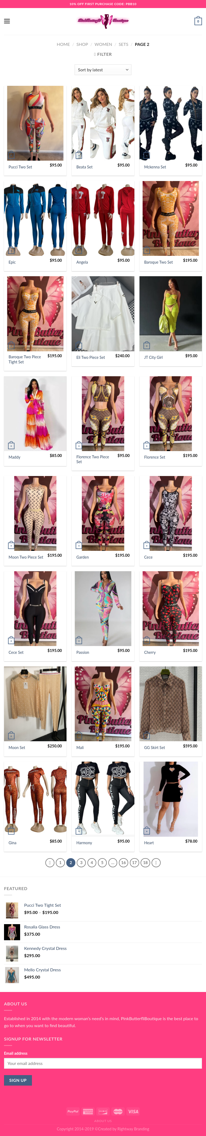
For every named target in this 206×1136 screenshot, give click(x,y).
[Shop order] (103, 69)
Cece (148, 557)
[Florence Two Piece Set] (103, 413)
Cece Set (16, 652)
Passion (82, 652)
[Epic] (35, 218)
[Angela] (103, 218)
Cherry (150, 652)
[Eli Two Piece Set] (103, 313)
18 (145, 862)
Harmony (84, 842)
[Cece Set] (35, 608)
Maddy (14, 457)
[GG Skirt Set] (170, 703)
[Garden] (103, 513)
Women (103, 44)
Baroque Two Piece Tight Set (25, 359)
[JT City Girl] (170, 313)
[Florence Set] (170, 413)
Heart (149, 842)
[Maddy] (35, 413)
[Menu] (7, 21)
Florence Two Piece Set (92, 459)
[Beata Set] (103, 123)
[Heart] (170, 799)
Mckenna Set (155, 167)
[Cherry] (170, 608)
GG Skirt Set (154, 747)
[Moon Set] (35, 703)
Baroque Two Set (158, 262)
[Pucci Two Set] (35, 123)
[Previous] (49, 862)
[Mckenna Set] (170, 123)
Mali (80, 747)
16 (123, 862)
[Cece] (170, 513)
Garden (82, 557)
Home (63, 44)
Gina (12, 842)
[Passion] (103, 608)
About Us (103, 1121)
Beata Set (84, 167)
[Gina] (35, 799)
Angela (82, 262)
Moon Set (17, 747)
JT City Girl (153, 357)
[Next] (156, 862)
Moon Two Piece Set (26, 557)
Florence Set (154, 457)
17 (134, 862)
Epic (12, 262)
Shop (82, 44)
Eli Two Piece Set (90, 357)
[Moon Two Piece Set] (35, 513)
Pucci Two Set (20, 167)
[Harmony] (103, 799)
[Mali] (103, 703)
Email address (15, 1053)
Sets (123, 44)
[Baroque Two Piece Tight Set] (35, 313)
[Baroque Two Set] (170, 218)
